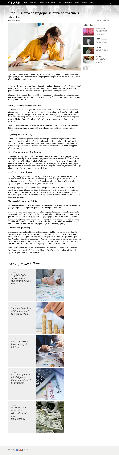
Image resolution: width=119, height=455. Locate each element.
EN (98, 3)
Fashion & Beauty (43, 3)
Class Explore (67, 3)
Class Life (32, 3)
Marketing (92, 3)
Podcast (84, 3)
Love (59, 3)
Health (53, 3)
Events (76, 3)
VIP (25, 3)
